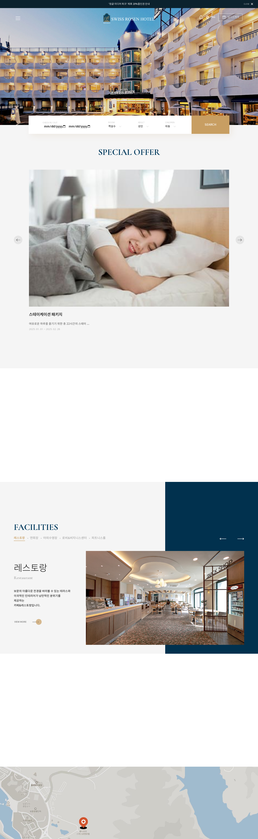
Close (248, 4)
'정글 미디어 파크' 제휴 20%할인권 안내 (129, 4)
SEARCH (210, 124)
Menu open (18, 18)
